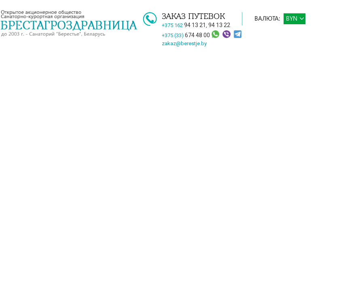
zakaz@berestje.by (184, 43)
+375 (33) (186, 35)
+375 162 (184, 25)
